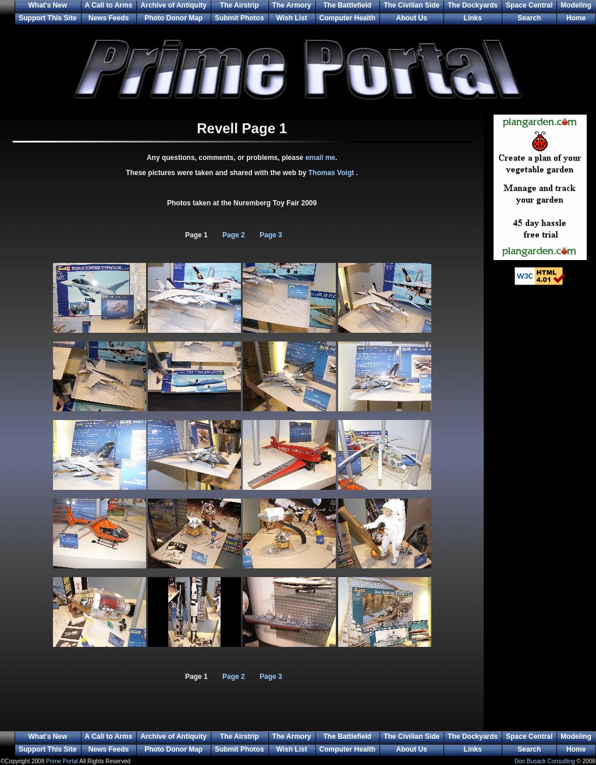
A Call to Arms (109, 5)
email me (320, 158)
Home (576, 18)
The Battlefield (348, 5)
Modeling (575, 5)
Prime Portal (62, 761)
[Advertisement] (540, 482)
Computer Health (348, 18)
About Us (411, 18)
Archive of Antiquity (173, 5)
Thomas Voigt (332, 173)
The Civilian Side (411, 5)
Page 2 (233, 235)
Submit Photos (239, 18)
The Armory (291, 5)
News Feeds (108, 18)
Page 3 (271, 235)
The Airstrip (239, 5)
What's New (47, 5)
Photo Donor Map (173, 18)
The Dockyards (473, 5)
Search (529, 18)
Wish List (291, 18)
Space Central (529, 5)
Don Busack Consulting (545, 761)
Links (473, 18)
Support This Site (47, 18)
